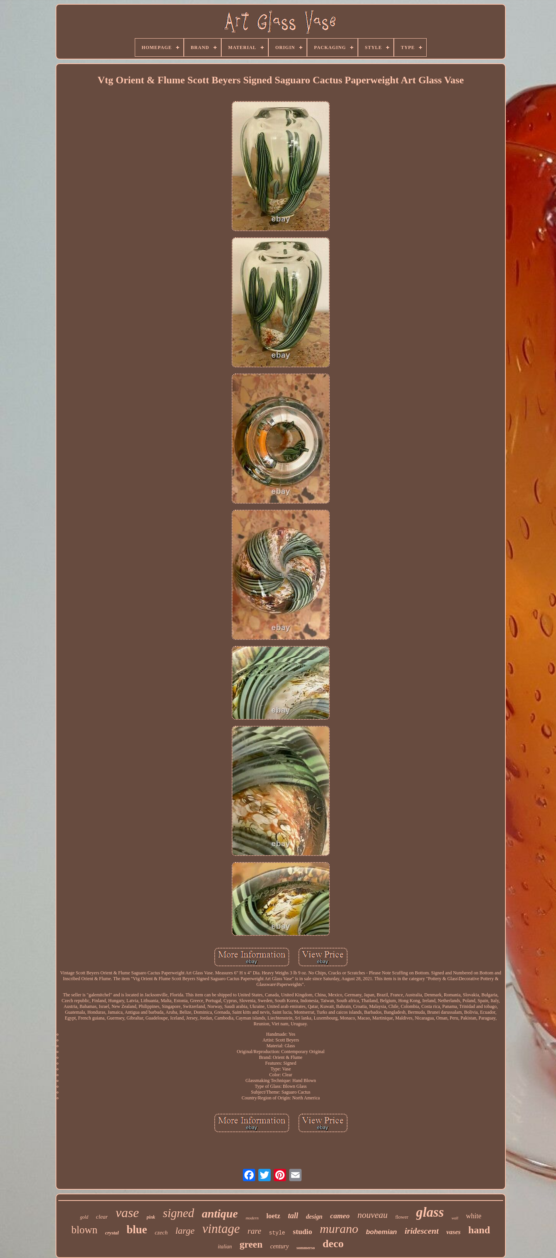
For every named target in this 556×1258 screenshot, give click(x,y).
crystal (112, 1233)
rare (254, 1231)
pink (151, 1217)
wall (455, 1218)
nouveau (373, 1215)
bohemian (381, 1232)
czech (161, 1232)
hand (479, 1230)
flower (402, 1217)
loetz (273, 1216)
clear (102, 1217)
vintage (221, 1229)
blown (84, 1230)
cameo (340, 1216)
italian (225, 1247)
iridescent (422, 1231)
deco (333, 1244)
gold (84, 1217)
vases (453, 1232)
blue (137, 1229)
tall (293, 1215)
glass (430, 1212)
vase (127, 1213)
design (314, 1216)
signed (178, 1213)
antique (220, 1213)
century (279, 1246)
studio (302, 1232)
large (185, 1231)
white (473, 1216)
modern (252, 1218)
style (277, 1233)
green (251, 1244)
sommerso (306, 1247)
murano (339, 1229)
